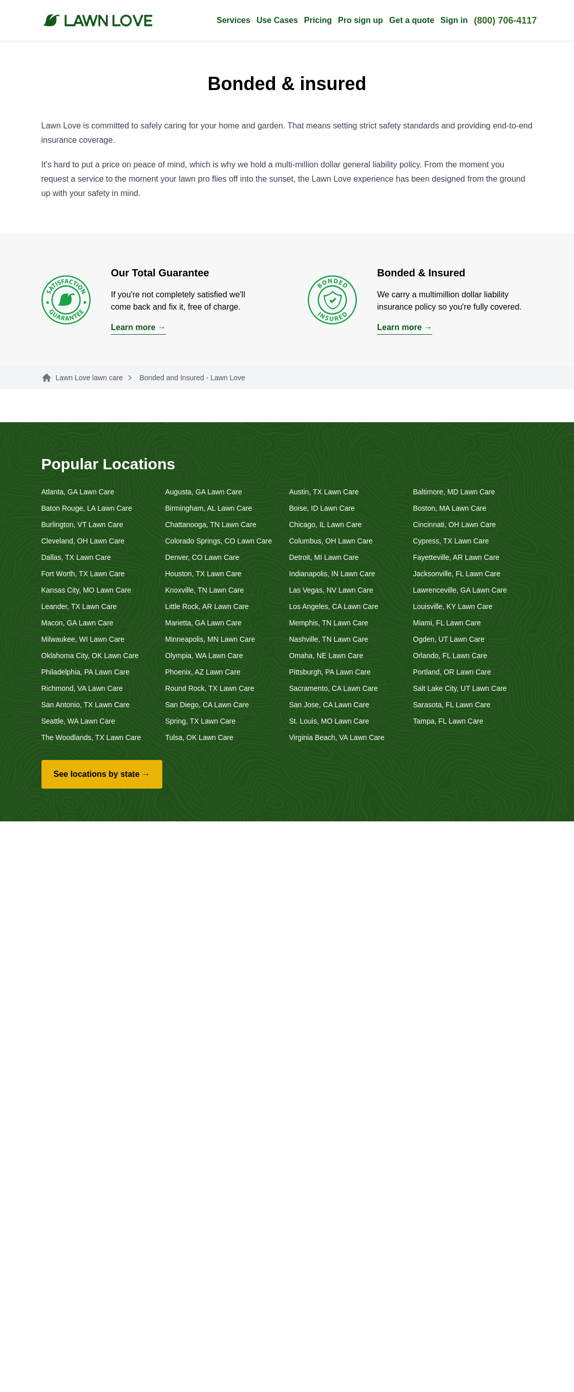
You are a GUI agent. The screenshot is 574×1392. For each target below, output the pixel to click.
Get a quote (411, 20)
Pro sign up (360, 20)
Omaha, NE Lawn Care (326, 655)
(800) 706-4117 (505, 20)
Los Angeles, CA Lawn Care (333, 606)
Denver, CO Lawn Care (202, 557)
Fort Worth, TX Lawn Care (83, 574)
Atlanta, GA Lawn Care (77, 492)
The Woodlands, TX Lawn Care (91, 737)
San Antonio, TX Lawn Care (85, 705)
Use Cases (277, 20)
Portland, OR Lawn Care (452, 672)
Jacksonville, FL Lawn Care (457, 574)
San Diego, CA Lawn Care (207, 705)
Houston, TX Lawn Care (203, 574)
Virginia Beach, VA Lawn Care (337, 737)
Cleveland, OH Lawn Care (83, 541)
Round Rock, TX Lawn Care (209, 688)
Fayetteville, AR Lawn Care (456, 557)
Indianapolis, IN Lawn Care (332, 574)
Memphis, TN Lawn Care (329, 623)
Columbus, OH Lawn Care (331, 541)
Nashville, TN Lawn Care (329, 639)
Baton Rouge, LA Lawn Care (86, 508)
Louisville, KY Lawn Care (453, 606)
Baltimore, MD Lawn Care (454, 492)
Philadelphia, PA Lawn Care (85, 672)
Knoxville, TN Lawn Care (204, 590)
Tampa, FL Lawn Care (448, 721)
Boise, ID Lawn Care (322, 508)
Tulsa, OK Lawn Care (199, 737)
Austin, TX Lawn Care (324, 492)
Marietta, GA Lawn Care (203, 623)
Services (233, 20)
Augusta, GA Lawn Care (203, 492)
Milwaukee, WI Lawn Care (83, 639)
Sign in (453, 20)
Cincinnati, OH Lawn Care (454, 524)
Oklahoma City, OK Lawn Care (90, 655)
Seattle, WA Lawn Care (78, 721)
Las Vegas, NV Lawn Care (331, 590)
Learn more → (138, 327)
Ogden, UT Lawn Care (449, 639)
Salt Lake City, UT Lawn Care (460, 688)
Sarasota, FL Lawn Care (452, 705)
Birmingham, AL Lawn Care (208, 508)
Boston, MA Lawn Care (449, 508)
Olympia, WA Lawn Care (204, 655)
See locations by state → (102, 774)
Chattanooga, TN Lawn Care (211, 524)
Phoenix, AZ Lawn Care (203, 672)
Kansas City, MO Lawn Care (86, 590)
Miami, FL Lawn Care (447, 623)
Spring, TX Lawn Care (200, 721)
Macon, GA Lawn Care (77, 623)
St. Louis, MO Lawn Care (329, 721)
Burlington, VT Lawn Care (82, 524)
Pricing (318, 20)
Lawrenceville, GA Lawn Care (460, 590)
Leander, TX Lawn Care (79, 606)
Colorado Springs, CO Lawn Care (218, 541)
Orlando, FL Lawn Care (450, 655)
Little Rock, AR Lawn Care (207, 606)
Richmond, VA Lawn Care (82, 688)
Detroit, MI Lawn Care (324, 557)
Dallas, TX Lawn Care (76, 557)
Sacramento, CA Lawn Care (333, 688)
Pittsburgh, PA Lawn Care (330, 672)
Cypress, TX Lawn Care (451, 541)
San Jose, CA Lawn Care (329, 705)
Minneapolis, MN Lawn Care (210, 639)
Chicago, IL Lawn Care (325, 524)
